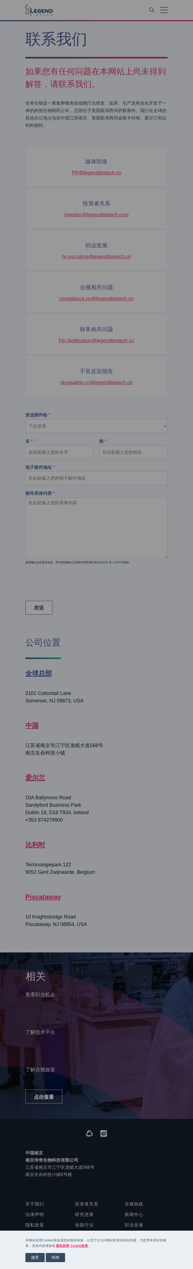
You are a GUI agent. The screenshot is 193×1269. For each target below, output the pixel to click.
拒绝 (55, 1257)
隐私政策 (62, 1246)
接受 (35, 1257)
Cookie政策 (79, 1246)
